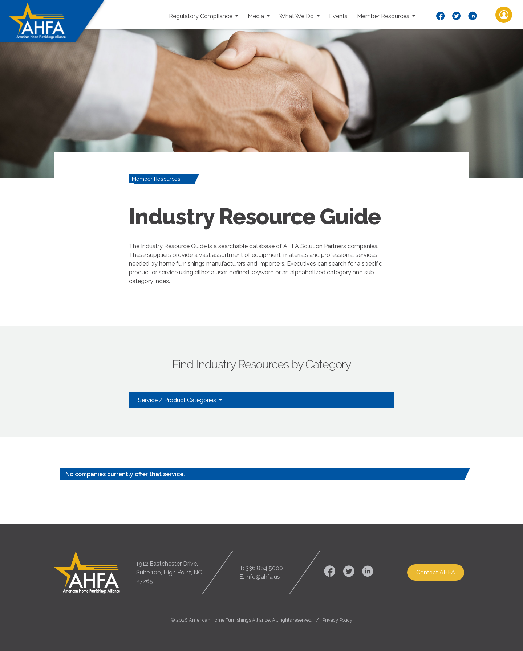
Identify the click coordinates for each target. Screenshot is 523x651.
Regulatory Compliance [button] (201, 16)
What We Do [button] (297, 16)
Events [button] (338, 16)
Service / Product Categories (178, 400)
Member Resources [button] (384, 16)
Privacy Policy (337, 620)
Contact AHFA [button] (435, 572)
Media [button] (256, 16)
